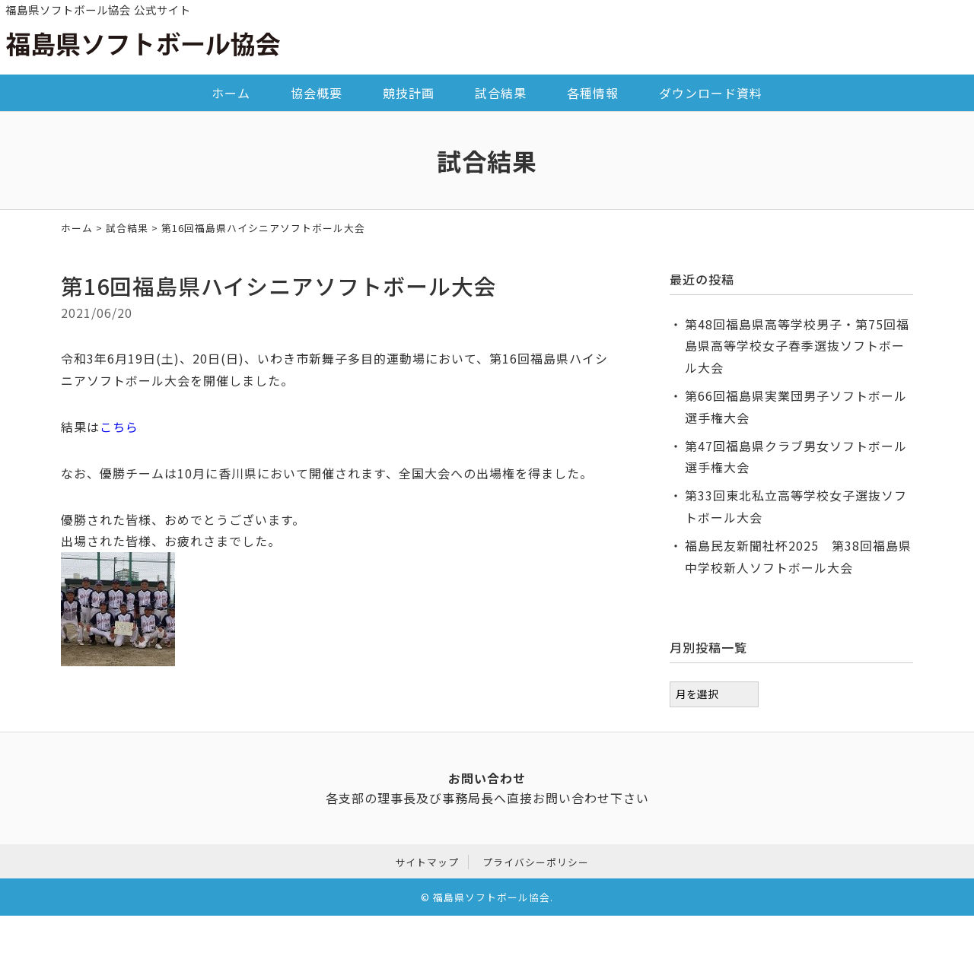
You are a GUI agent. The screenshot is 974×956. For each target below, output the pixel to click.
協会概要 (316, 93)
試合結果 (501, 93)
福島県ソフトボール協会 (491, 895)
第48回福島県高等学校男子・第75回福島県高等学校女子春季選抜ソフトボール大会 (797, 346)
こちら (119, 427)
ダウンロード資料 (710, 93)
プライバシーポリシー (535, 860)
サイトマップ (427, 860)
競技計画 (408, 93)
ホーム (231, 93)
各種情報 (593, 93)
